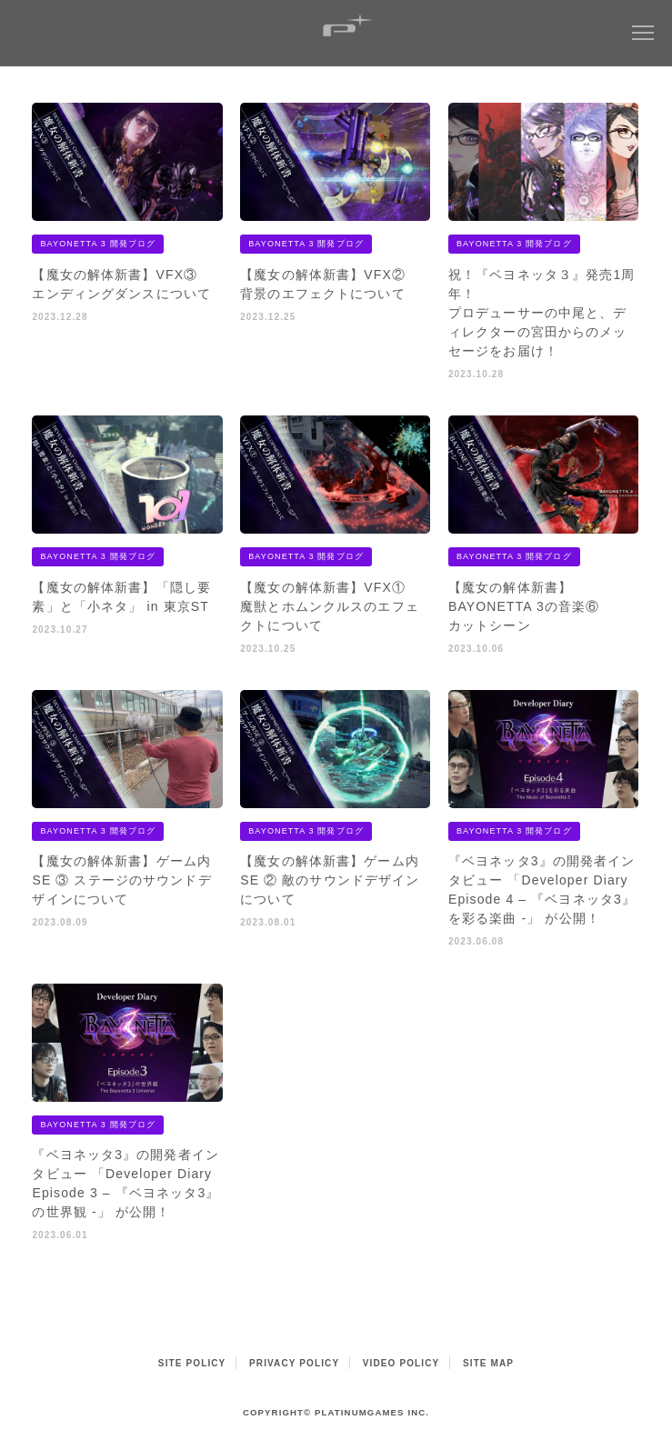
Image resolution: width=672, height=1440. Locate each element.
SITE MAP (488, 1363)
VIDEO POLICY (401, 1363)
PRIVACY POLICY (294, 1363)
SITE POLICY (192, 1363)
